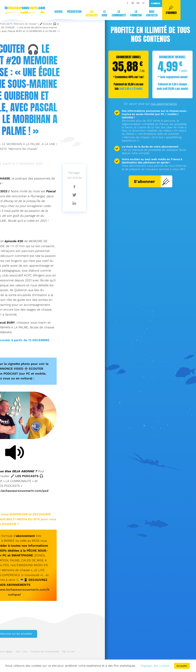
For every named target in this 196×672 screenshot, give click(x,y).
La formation (60, 13)
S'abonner (152, 181)
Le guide (29, 13)
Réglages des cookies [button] (155, 665)
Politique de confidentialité (45, 651)
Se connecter (80, 3)
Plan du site (68, 651)
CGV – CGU (22, 651)
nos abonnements (164, 104)
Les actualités (16, 13)
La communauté (43, 13)
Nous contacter (76, 13)
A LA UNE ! (49, 144)
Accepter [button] (181, 665)
